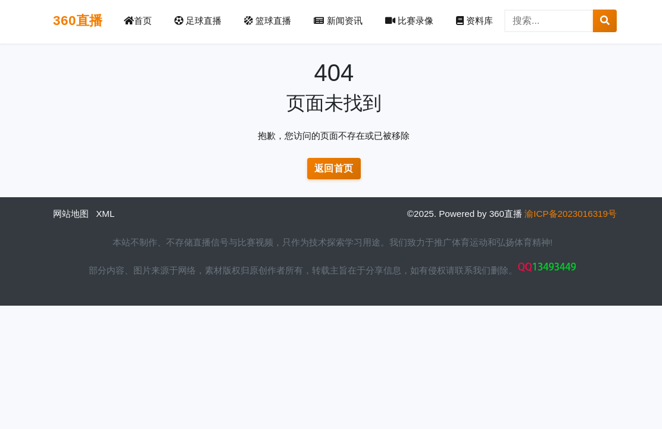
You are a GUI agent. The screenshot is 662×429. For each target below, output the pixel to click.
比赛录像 (409, 20)
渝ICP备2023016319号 (570, 214)
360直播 (78, 20)
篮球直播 (267, 20)
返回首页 (334, 168)
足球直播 (197, 20)
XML (105, 214)
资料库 (474, 20)
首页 (138, 20)
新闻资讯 (338, 20)
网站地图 (71, 214)
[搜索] (548, 21)
